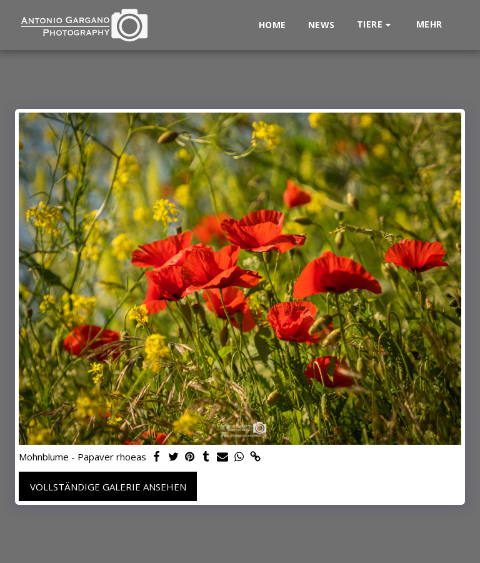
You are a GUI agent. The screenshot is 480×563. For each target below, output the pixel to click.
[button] (375, 24)
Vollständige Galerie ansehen (108, 486)
